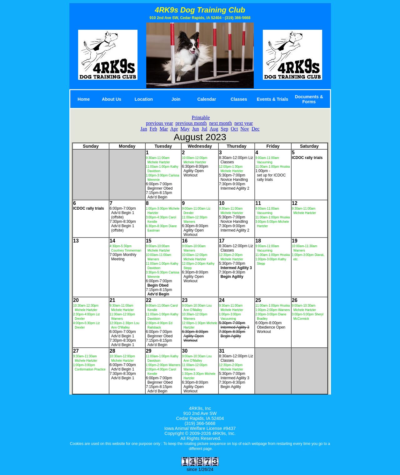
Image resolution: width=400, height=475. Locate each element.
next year (243, 123)
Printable (201, 117)
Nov (244, 128)
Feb (153, 128)
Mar (164, 128)
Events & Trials (272, 99)
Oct (234, 128)
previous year (159, 123)
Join (176, 99)
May (184, 128)
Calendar (206, 99)
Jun (195, 128)
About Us (111, 99)
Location (144, 99)
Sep (224, 128)
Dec (256, 128)
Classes (239, 99)
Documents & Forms (309, 99)
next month (220, 123)
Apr (174, 128)
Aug (214, 128)
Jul (205, 128)
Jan (143, 128)
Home (84, 99)
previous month (191, 123)
